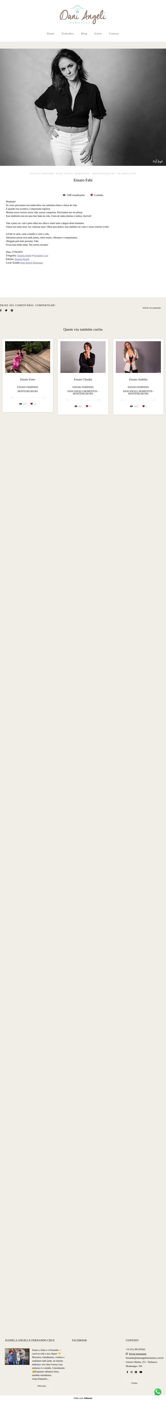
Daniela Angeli (24, 255)
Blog (84, 33)
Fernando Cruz (41, 255)
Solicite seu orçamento (152, 1218)
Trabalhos (67, 33)
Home (50, 33)
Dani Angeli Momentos (32, 263)
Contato (114, 33)
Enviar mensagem (137, 1355)
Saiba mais (41, 1387)
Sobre (98, 33)
